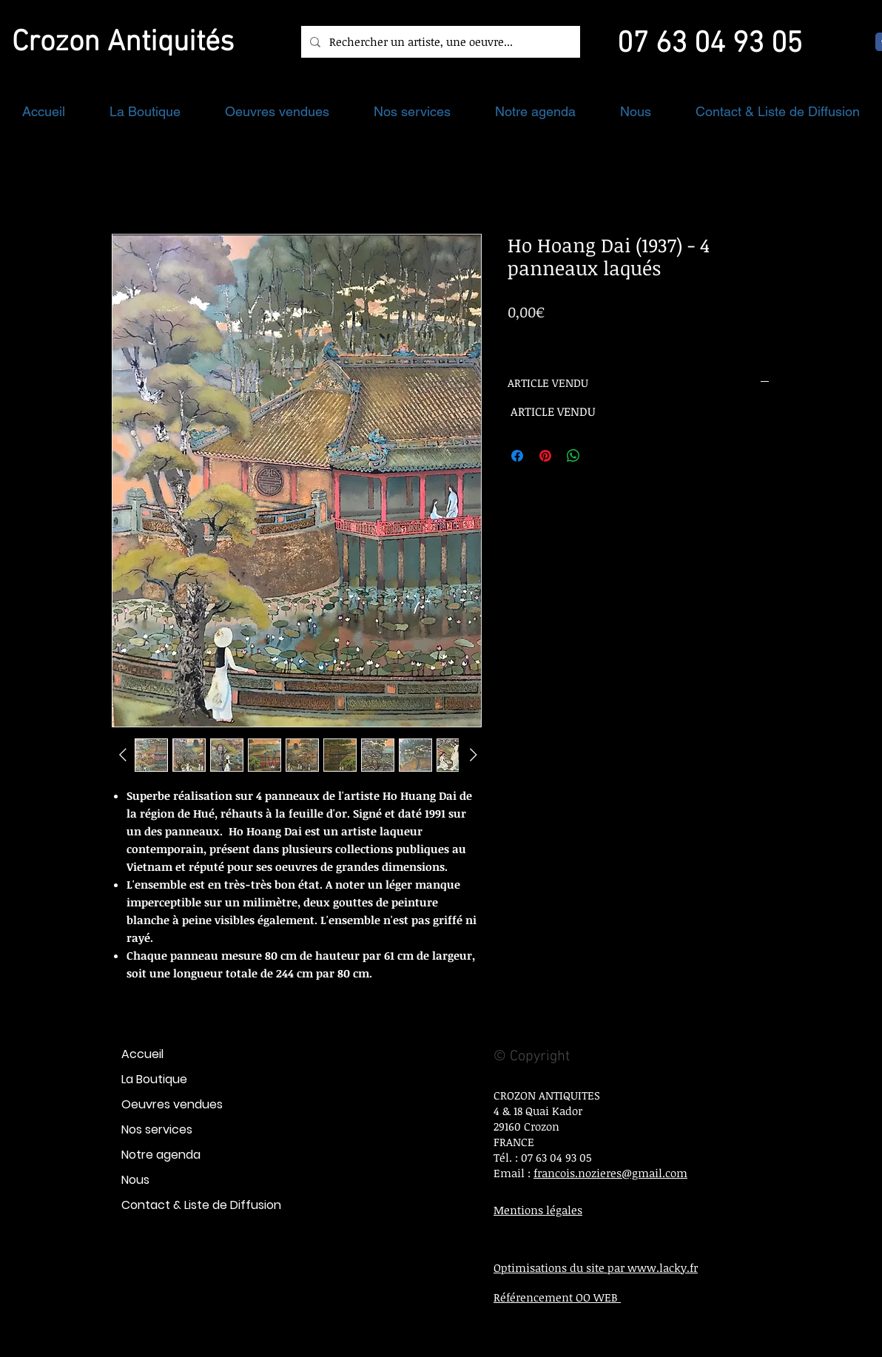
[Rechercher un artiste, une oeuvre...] (439, 42)
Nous (135, 1179)
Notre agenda (161, 1154)
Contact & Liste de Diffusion (201, 1204)
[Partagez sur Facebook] (517, 456)
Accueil (142, 1054)
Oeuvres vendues (172, 1104)
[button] (145, 111)
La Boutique (154, 1079)
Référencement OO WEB (557, 1297)
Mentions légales (538, 1209)
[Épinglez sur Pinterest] (545, 456)
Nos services (156, 1129)
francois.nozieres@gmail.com (610, 1172)
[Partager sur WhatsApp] (573, 456)
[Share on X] (601, 456)
